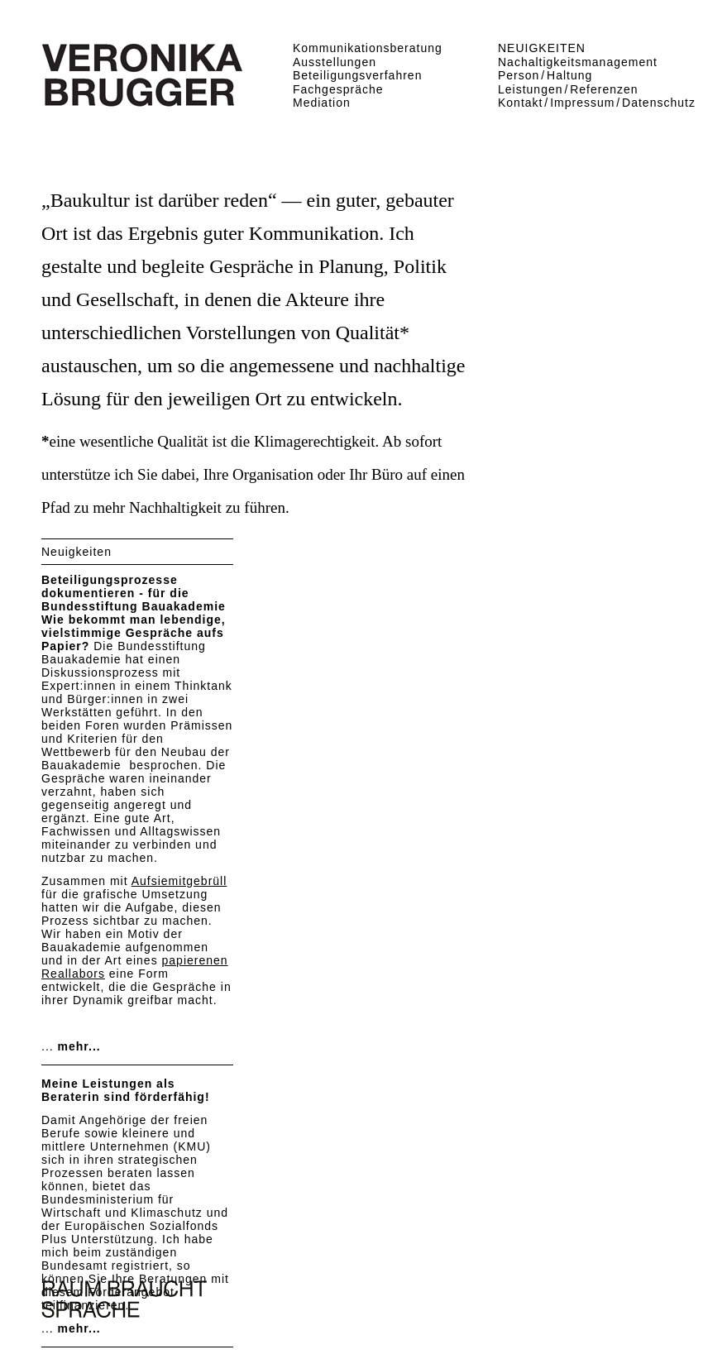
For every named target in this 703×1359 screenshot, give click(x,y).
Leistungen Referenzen (568, 89)
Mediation (322, 102)
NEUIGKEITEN (542, 48)
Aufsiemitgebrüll (179, 881)
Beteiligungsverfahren (357, 75)
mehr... (79, 1046)
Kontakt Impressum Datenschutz (597, 102)
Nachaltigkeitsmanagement (578, 62)
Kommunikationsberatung (367, 48)
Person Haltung (545, 75)
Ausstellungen (334, 62)
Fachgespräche (338, 89)
